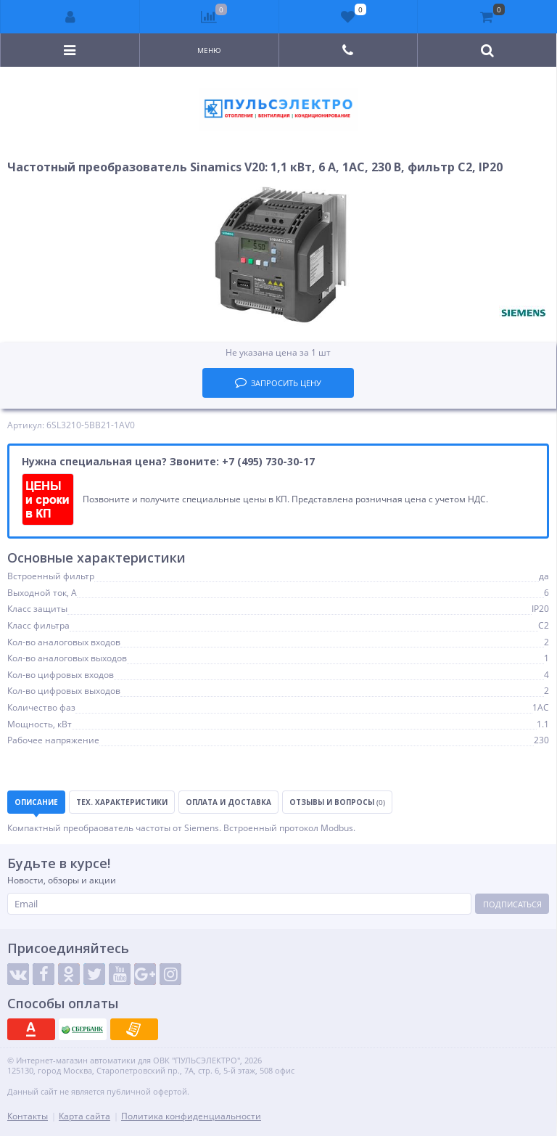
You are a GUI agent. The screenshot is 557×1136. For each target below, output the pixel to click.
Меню (209, 50)
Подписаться (512, 904)
